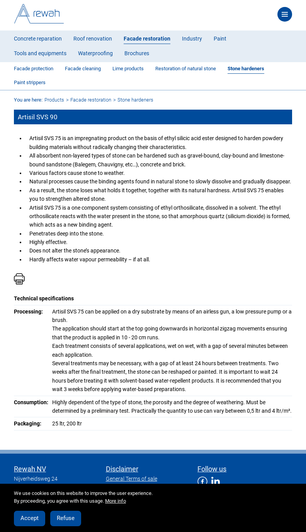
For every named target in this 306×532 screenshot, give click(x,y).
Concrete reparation (38, 39)
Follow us (211, 469)
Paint (220, 39)
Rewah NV (30, 469)
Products (54, 100)
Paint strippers (30, 82)
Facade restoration (147, 39)
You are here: (28, 100)
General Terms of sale (131, 479)
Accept (29, 518)
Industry (192, 39)
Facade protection (33, 68)
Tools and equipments (40, 53)
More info (115, 501)
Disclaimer (122, 469)
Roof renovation (92, 39)
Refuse (66, 518)
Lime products (128, 68)
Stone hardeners (246, 68)
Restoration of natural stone (185, 68)
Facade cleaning (83, 68)
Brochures (136, 53)
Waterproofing (95, 53)
